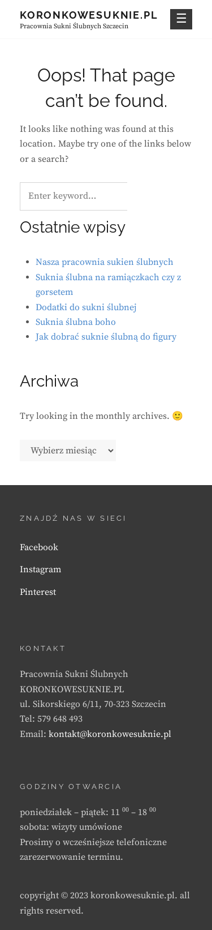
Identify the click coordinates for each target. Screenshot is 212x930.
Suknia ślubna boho (76, 322)
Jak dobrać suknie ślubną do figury (106, 336)
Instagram (40, 569)
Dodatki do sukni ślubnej (86, 307)
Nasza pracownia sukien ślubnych (105, 262)
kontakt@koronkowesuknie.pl (110, 734)
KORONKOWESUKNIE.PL (89, 15)
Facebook (39, 547)
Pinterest (38, 592)
